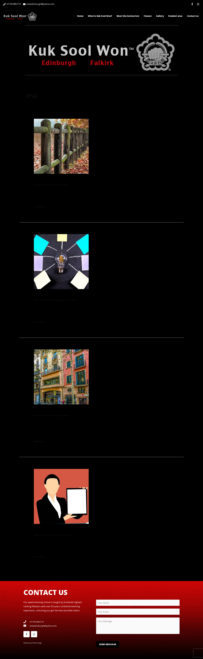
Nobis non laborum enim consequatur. (77, 180)
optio (57, 184)
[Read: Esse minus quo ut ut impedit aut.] (61, 376)
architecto (59, 534)
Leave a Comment (43, 184)
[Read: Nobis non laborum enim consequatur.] (61, 146)
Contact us (193, 16)
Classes (148, 16)
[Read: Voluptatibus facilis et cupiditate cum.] (61, 261)
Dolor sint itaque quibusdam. (67, 530)
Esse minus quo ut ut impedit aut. (71, 410)
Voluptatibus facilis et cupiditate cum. (77, 295)
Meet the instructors (128, 16)
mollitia (58, 415)
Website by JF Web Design (32, 643)
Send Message (107, 645)
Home (80, 16)
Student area (175, 16)
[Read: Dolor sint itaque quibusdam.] (61, 496)
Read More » (40, 206)
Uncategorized (61, 300)
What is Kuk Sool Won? (100, 16)
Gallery (160, 16)
